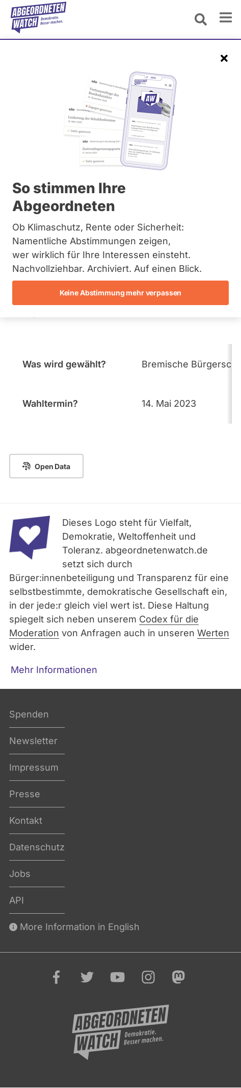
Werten (213, 633)
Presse (24, 794)
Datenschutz (37, 847)
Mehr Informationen (54, 669)
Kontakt (25, 820)
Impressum (34, 767)
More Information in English (74, 927)
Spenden (29, 714)
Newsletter (33, 740)
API (16, 900)
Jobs (20, 873)
